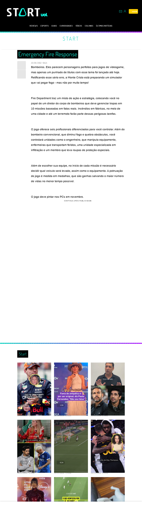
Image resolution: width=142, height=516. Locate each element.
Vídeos (79, 25)
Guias (54, 25)
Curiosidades (66, 25)
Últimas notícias (104, 25)
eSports (45, 25)
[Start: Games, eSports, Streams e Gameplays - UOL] (24, 12)
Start (71, 38)
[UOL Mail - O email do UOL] (120, 11)
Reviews (34, 25)
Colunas (89, 25)
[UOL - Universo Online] (44, 14)
